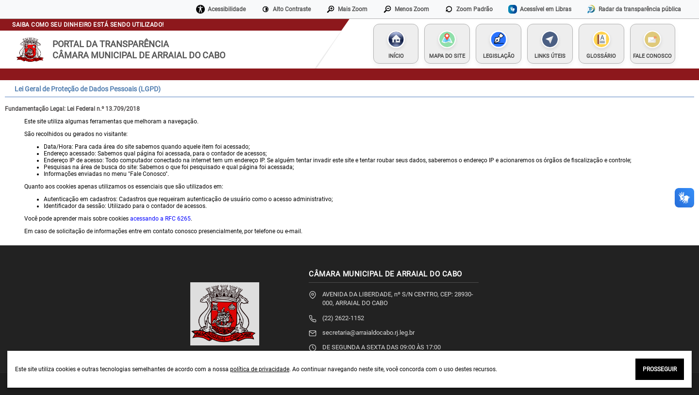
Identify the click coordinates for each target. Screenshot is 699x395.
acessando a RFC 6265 (160, 218)
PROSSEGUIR (660, 369)
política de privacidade (259, 369)
